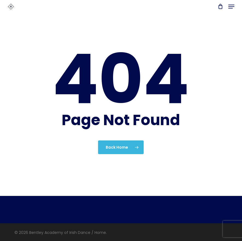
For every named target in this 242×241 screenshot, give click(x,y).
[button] (231, 6)
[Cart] (220, 6)
